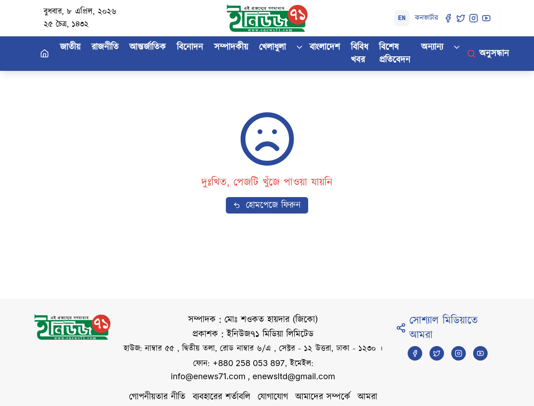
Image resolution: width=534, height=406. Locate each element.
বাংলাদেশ (324, 47)
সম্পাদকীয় (231, 47)
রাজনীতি (105, 47)
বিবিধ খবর (359, 53)
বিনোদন (190, 47)
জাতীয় (70, 47)
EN (402, 18)
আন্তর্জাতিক (148, 47)
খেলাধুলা (272, 47)
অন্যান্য (432, 47)
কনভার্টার (426, 18)
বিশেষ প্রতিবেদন (394, 53)
